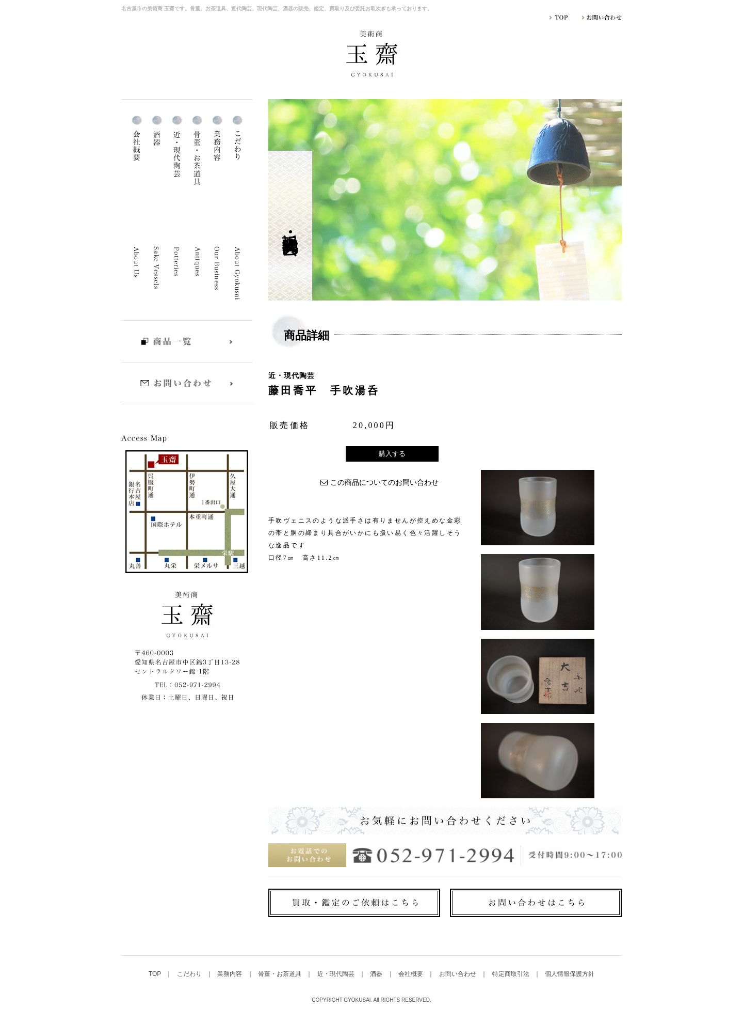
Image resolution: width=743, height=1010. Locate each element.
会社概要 (411, 973)
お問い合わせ (458, 973)
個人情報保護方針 (569, 973)
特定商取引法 (511, 973)
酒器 (377, 973)
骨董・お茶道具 (280, 973)
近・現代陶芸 (336, 973)
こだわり (190, 973)
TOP (156, 973)
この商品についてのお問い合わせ (384, 482)
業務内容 (230, 973)
